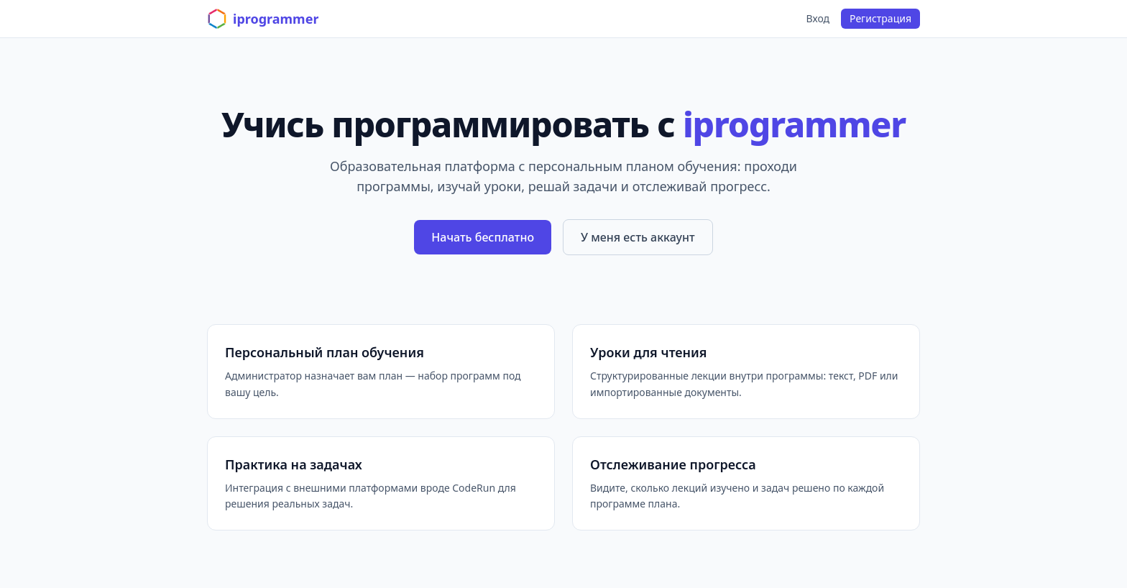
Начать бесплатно (482, 237)
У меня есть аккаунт (638, 237)
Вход (818, 18)
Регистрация (880, 18)
